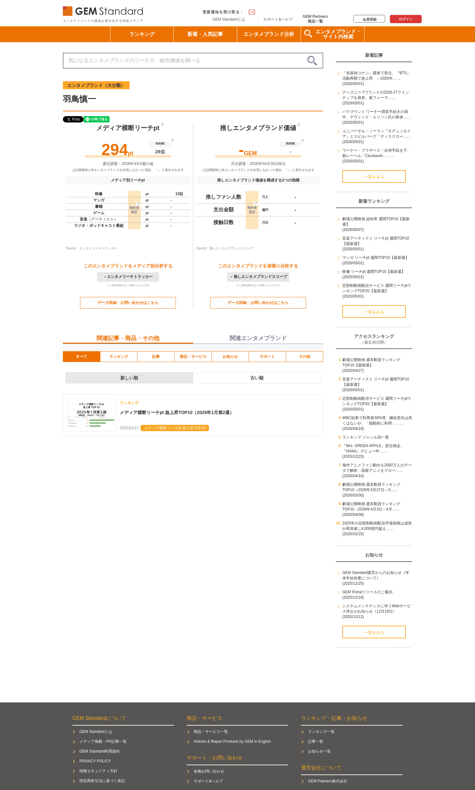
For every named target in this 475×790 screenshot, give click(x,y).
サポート (267, 356)
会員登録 (370, 19)
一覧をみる (374, 176)
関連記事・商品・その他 (128, 338)
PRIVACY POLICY (95, 761)
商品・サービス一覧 (211, 731)
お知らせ (230, 356)
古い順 (257, 377)
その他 (304, 356)
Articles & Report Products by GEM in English (232, 741)
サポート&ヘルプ (277, 19)
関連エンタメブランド (258, 338)
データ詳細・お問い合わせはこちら (127, 302)
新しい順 (129, 377)
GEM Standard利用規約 (99, 751)
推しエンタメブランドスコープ (260, 276)
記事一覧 (315, 741)
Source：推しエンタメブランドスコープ (225, 248)
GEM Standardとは (228, 19)
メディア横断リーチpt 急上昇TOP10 (175, 428)
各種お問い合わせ (209, 771)
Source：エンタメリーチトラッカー (91, 248)
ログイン (406, 19)
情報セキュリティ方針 (98, 771)
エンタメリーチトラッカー (130, 276)
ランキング (142, 34)
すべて (81, 356)
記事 (156, 356)
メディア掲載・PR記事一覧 (103, 741)
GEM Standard (104, 9)
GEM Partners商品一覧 (315, 18)
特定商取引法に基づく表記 (102, 781)
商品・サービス (193, 356)
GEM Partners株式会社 (327, 781)
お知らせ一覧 (319, 751)
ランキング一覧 (321, 731)
